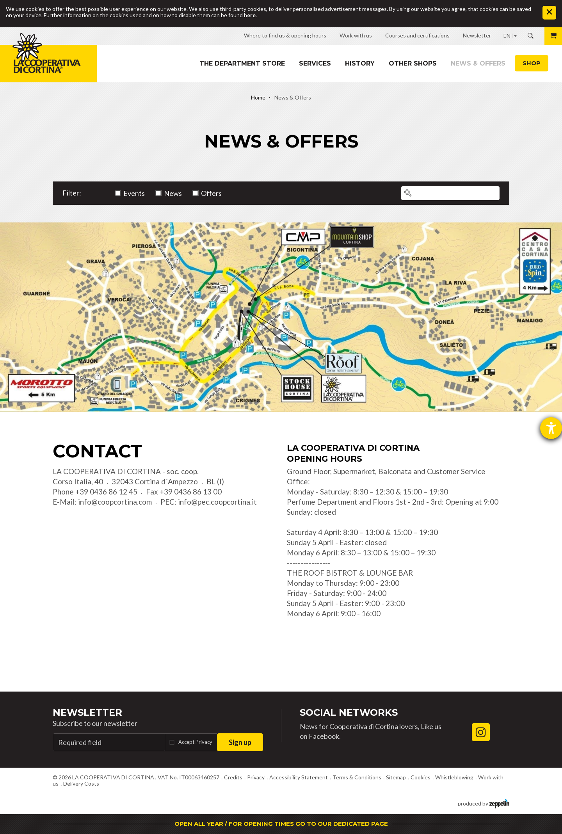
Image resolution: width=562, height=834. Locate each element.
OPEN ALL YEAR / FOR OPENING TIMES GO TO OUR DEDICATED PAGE (281, 823)
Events (134, 193)
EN (506, 35)
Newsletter (87, 712)
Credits (233, 777)
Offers (211, 193)
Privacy (256, 777)
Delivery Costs (81, 783)
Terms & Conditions (357, 777)
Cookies (420, 777)
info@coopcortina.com (115, 501)
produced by (483, 803)
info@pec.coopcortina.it (217, 501)
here (250, 15)
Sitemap (396, 777)
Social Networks (349, 712)
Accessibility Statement (298, 777)
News (173, 193)
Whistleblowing (454, 777)
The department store (242, 63)
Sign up (240, 742)
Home (258, 97)
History (360, 63)
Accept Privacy (195, 742)
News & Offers (478, 63)
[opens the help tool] (551, 428)
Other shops (413, 63)
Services (315, 63)
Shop (532, 63)
